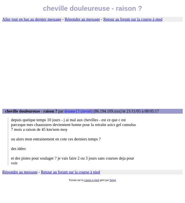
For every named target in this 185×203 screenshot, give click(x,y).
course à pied (91, 180)
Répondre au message (82, 19)
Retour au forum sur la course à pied (132, 19)
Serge (113, 180)
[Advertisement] (92, 65)
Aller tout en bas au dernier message (31, 19)
